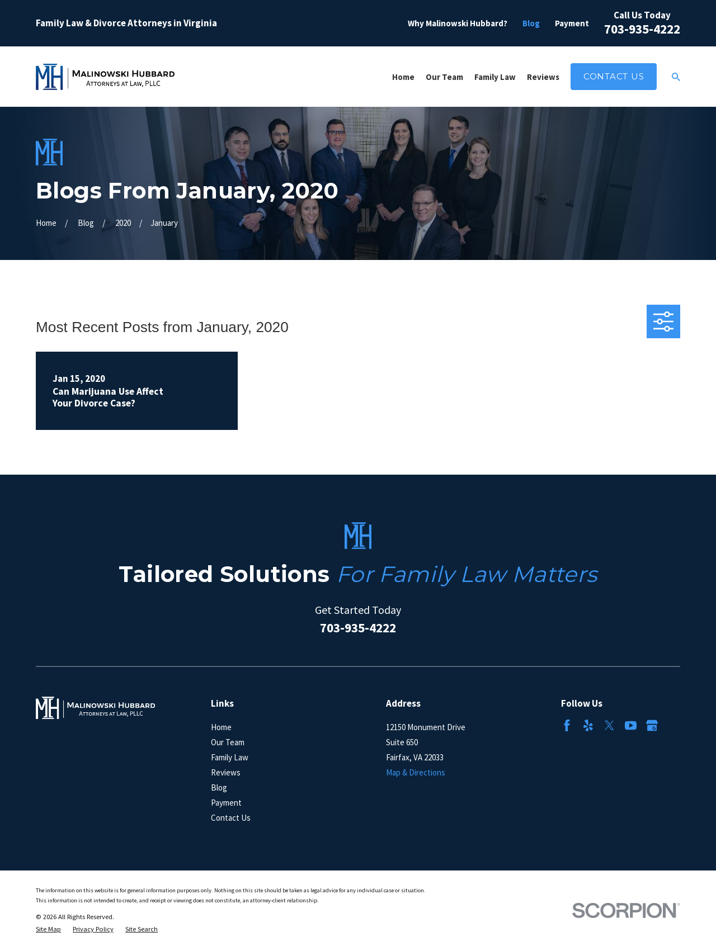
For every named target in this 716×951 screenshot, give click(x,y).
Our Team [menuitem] (444, 77)
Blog (531, 23)
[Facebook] (567, 725)
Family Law (229, 757)
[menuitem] (48, 929)
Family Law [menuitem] (495, 77)
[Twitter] (609, 725)
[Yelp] (588, 725)
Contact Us (613, 76)
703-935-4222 (642, 29)
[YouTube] (631, 725)
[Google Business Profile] (652, 725)
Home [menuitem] (403, 77)
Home (221, 727)
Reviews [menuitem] (543, 77)
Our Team (227, 742)
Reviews (226, 772)
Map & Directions (415, 772)
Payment (572, 23)
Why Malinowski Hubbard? (457, 23)
